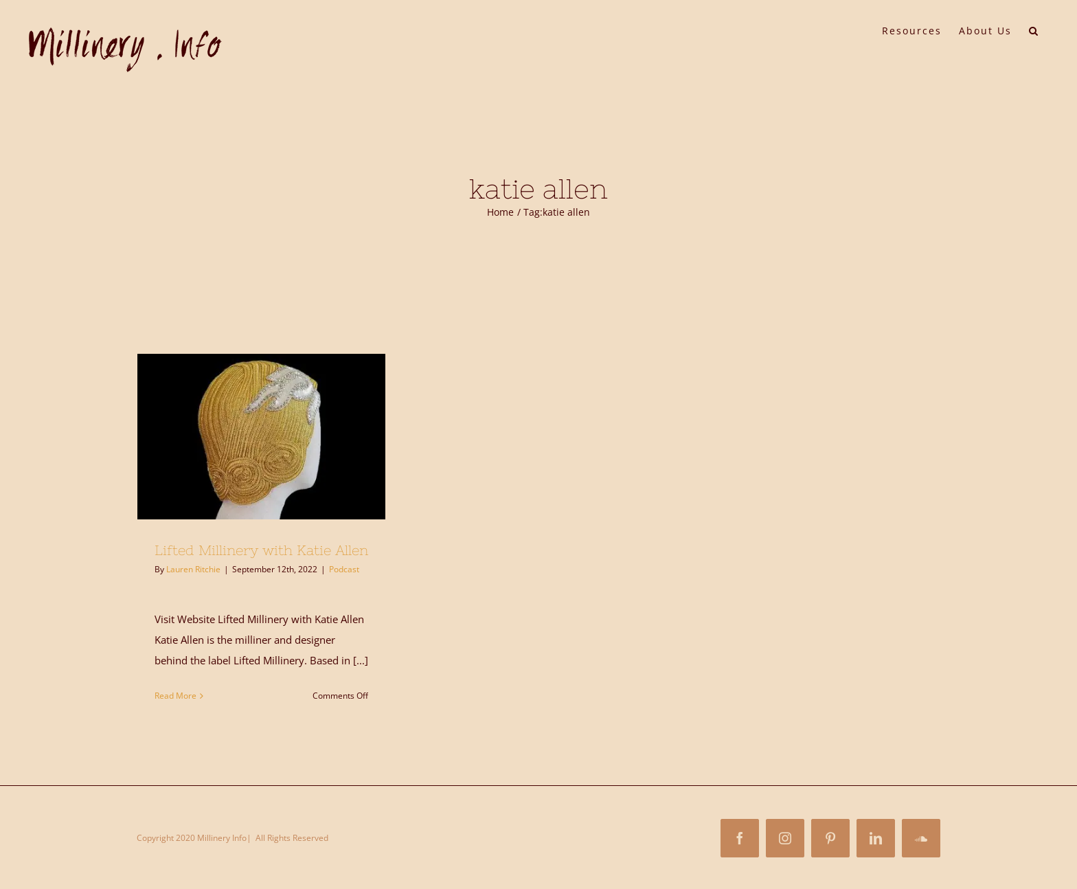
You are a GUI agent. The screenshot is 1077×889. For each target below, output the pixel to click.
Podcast (344, 569)
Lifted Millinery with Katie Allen (261, 550)
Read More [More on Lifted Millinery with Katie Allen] (175, 695)
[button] (1034, 29)
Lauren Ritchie (193, 569)
